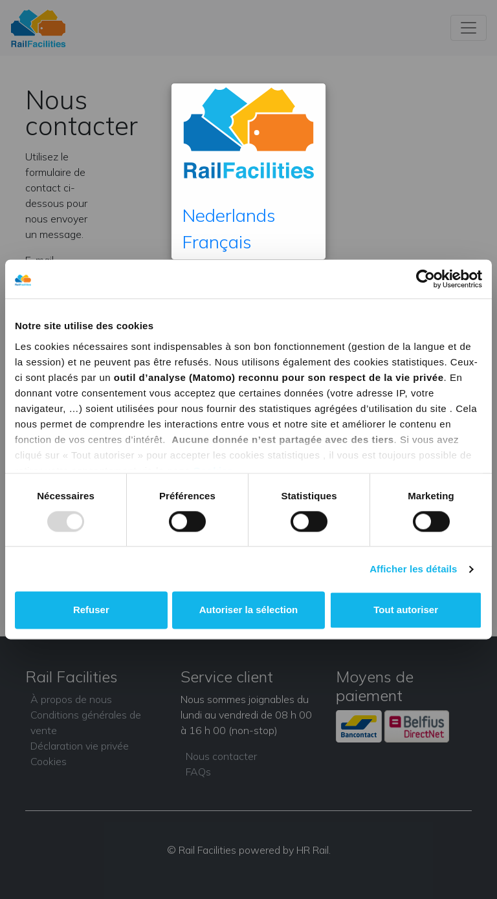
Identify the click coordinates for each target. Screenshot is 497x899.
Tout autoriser (405, 610)
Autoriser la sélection (248, 610)
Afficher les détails (413, 568)
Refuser (91, 610)
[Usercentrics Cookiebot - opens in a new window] (425, 278)
